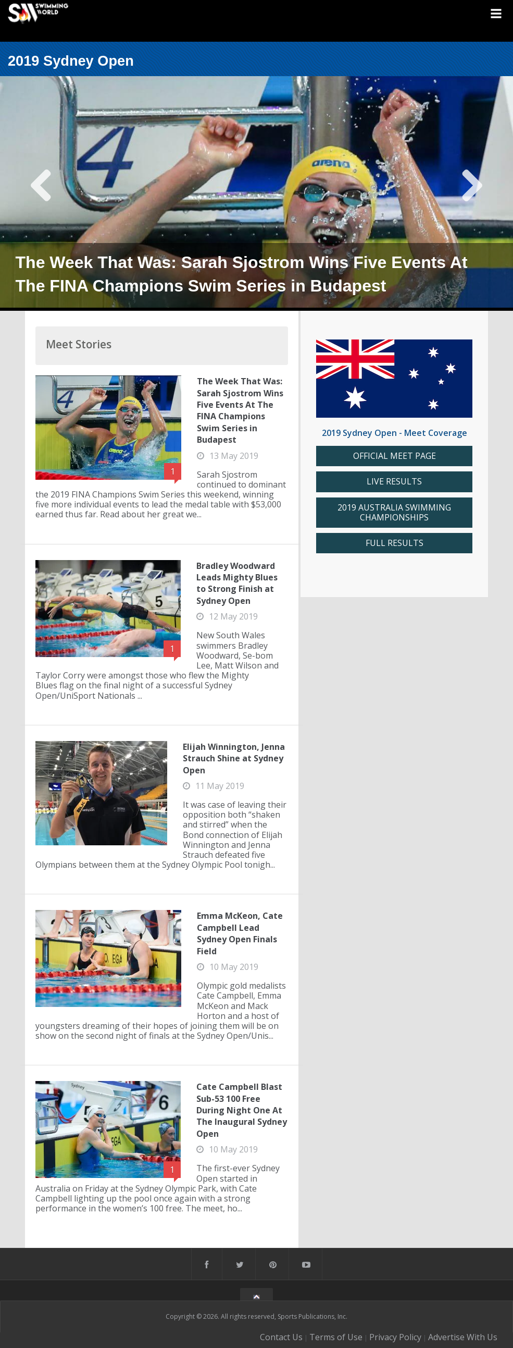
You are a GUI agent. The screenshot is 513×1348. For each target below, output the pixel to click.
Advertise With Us (462, 1337)
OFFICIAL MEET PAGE (394, 456)
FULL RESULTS (394, 543)
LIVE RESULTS (394, 482)
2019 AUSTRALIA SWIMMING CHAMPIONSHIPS (394, 513)
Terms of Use (335, 1337)
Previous (41, 193)
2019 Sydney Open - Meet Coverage (394, 433)
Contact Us (281, 1337)
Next (471, 193)
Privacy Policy (395, 1337)
